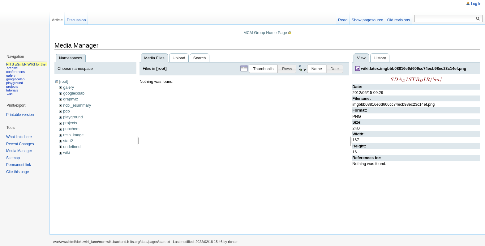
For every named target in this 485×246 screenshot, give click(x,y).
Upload (179, 58)
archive (12, 68)
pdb (66, 111)
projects (70, 123)
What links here (19, 137)
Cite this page (17, 172)
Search (199, 58)
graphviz (70, 99)
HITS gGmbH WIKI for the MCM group (35, 64)
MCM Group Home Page (265, 32)
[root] (63, 81)
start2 (68, 140)
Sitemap (13, 158)
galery (68, 87)
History (380, 58)
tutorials (12, 90)
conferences (15, 72)
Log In (476, 4)
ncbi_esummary (77, 105)
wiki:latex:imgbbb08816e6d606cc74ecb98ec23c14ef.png (413, 68)
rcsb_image (73, 135)
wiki (66, 152)
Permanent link (18, 165)
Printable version (20, 114)
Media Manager (19, 151)
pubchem (71, 128)
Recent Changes (20, 144)
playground (73, 117)
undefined (71, 146)
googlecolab (73, 93)
